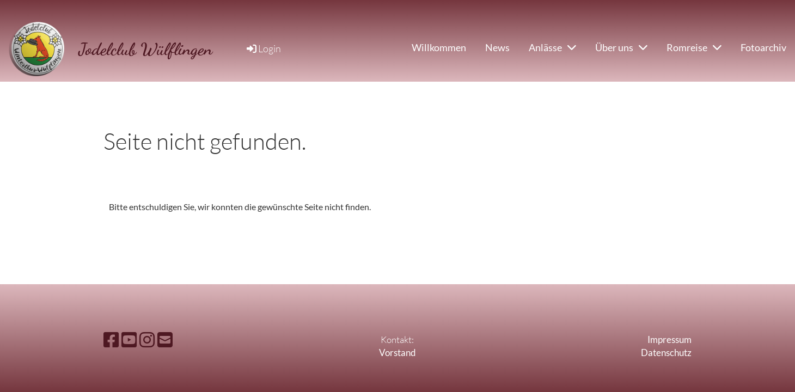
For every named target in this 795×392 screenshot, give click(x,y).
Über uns (621, 47)
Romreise (693, 47)
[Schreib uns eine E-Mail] (165, 339)
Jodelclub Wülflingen (145, 49)
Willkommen (439, 47)
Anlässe (552, 47)
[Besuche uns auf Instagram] (147, 339)
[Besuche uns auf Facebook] (111, 339)
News (497, 47)
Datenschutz (666, 352)
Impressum (669, 339)
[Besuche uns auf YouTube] (129, 339)
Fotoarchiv (763, 47)
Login (263, 48)
